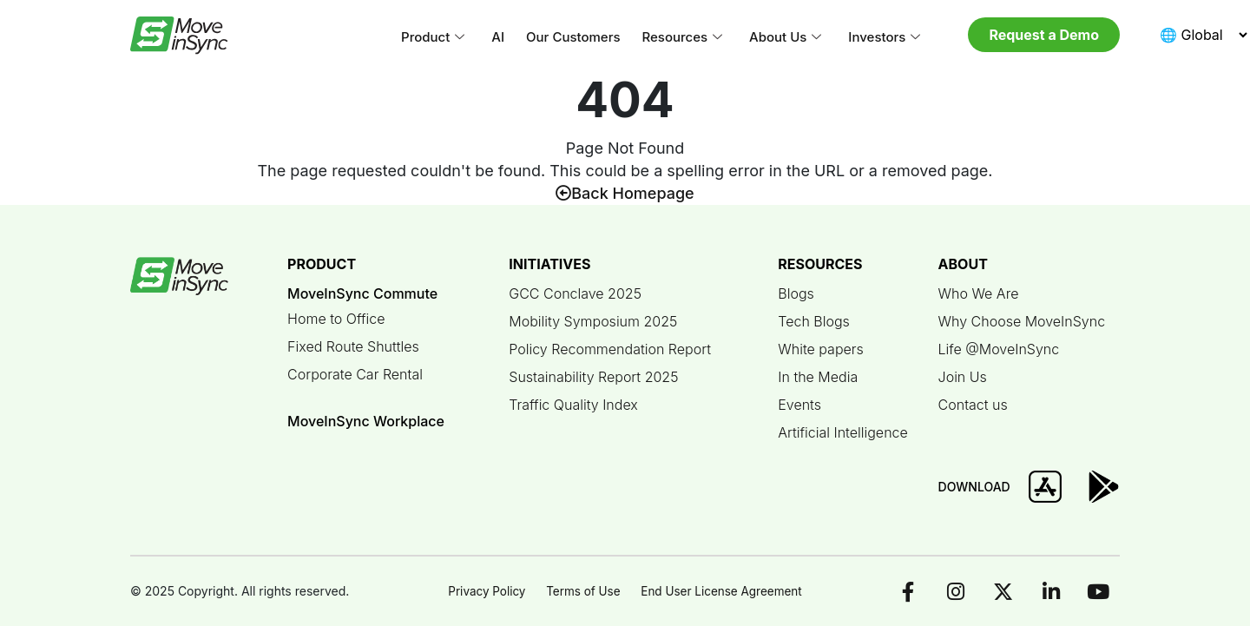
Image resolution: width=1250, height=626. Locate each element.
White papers (821, 349)
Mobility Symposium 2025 (593, 321)
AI (497, 37)
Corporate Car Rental (355, 374)
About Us (785, 37)
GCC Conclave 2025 (575, 293)
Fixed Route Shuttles (353, 346)
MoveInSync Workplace (365, 421)
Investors (884, 37)
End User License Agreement (724, 590)
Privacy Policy (482, 590)
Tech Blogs (814, 321)
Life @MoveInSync (999, 349)
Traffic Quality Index (573, 404)
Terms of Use (582, 590)
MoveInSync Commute (362, 293)
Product (432, 37)
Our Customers (573, 37)
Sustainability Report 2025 (593, 376)
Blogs (796, 293)
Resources (682, 37)
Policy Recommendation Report (610, 349)
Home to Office (336, 318)
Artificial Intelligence (843, 432)
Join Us (962, 376)
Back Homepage (625, 193)
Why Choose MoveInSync (1022, 321)
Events (799, 404)
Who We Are (978, 293)
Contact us (973, 404)
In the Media (818, 376)
